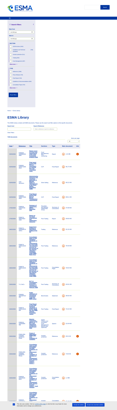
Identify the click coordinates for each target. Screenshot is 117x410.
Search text (40, 40)
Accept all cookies (79, 404)
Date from (12, 31)
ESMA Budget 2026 (63, 330)
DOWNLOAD (93, 68)
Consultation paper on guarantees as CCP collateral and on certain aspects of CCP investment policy (63, 358)
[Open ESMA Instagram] (95, 390)
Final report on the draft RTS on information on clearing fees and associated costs (62, 81)
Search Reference (69, 40)
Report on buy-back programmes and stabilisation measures (63, 133)
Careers (41, 386)
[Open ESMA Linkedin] (98, 390)
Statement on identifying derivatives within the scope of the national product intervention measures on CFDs (63, 342)
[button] (107, 68)
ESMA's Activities (23, 19)
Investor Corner (52, 19)
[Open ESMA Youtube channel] (101, 390)
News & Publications (38, 19)
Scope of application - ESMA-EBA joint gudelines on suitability (63, 250)
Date (41, 60)
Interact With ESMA (65, 19)
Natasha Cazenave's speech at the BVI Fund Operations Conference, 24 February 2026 (63, 238)
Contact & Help (79, 19)
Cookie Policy (77, 386)
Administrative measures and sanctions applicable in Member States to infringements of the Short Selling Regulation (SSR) (63, 97)
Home (39, 25)
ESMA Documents (44, 391)
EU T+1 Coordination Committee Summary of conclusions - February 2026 (63, 199)
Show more (13, 66)
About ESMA (11, 19)
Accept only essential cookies (95, 404)
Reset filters (13, 96)
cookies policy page (40, 404)
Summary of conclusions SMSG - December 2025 (63, 122)
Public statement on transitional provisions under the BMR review (63, 210)
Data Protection (78, 391)
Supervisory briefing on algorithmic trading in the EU (63, 144)
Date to (11, 37)
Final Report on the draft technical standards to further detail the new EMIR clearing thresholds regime (63, 223)
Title (60, 60)
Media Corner (60, 391)
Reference (52, 60)
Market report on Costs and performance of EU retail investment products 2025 (63, 68)
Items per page (105, 52)
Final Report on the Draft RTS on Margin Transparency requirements (63, 111)
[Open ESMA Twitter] (92, 390)
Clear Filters (40, 47)
